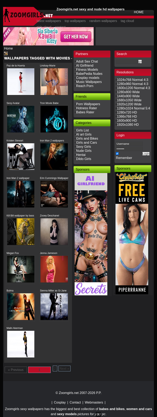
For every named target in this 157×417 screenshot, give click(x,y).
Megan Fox (13, 253)
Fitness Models (87, 69)
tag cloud (127, 21)
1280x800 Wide (128, 92)
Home (8, 48)
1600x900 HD (127, 120)
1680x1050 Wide (129, 100)
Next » (64, 368)
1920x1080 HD (128, 124)
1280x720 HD (127, 112)
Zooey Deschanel (49, 215)
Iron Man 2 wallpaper (18, 178)
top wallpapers (75, 21)
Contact (75, 402)
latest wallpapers (49, 21)
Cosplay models (87, 77)
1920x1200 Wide (129, 104)
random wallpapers (103, 21)
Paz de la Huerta (16, 65)
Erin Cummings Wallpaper (54, 178)
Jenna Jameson (48, 253)
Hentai (80, 155)
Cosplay (60, 402)
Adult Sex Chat (87, 61)
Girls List (82, 130)
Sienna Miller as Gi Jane (53, 290)
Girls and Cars (86, 142)
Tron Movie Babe (49, 103)
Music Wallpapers (89, 82)
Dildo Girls (83, 159)
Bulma (10, 290)
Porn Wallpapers (88, 104)
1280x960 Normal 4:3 (132, 84)
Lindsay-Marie (47, 65)
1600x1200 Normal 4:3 (133, 88)
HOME (139, 12)
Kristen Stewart (15, 140)
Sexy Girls (83, 146)
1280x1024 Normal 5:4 (133, 108)
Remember (124, 158)
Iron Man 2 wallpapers (52, 140)
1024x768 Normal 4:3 (132, 80)
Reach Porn (84, 86)
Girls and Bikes (87, 138)
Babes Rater (85, 112)
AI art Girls (84, 134)
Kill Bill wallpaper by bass (20, 215)
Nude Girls (84, 150)
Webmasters (94, 402)
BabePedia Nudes (89, 73)
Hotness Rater (86, 108)
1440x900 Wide (128, 96)
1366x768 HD (127, 116)
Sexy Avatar (13, 103)
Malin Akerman (15, 328)
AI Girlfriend (84, 65)
